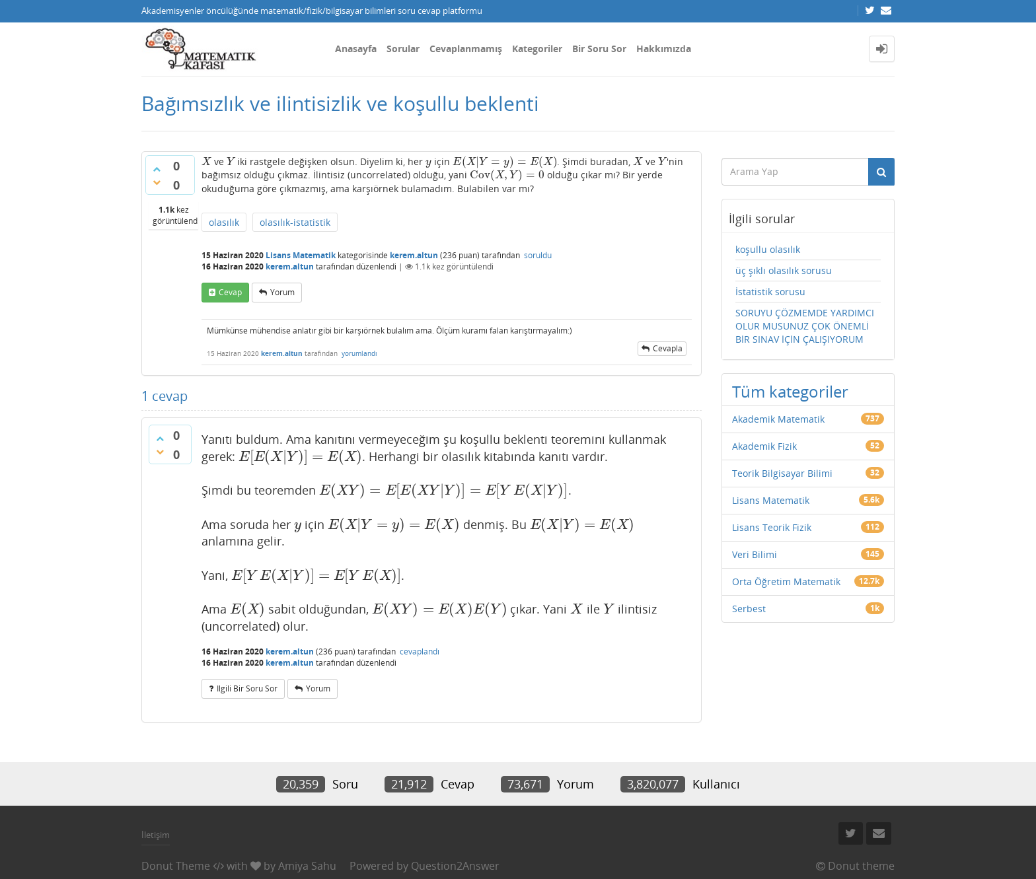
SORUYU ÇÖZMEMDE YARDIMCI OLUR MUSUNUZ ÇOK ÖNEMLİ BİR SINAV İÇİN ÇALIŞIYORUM (804, 325)
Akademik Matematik (778, 419)
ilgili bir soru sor (247, 688)
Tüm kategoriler (790, 391)
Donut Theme (175, 866)
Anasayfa (356, 48)
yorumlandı (359, 353)
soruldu (538, 255)
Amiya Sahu (307, 866)
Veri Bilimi (754, 554)
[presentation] (206, 161)
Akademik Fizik (764, 446)
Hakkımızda (663, 48)
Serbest (749, 608)
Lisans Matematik (301, 255)
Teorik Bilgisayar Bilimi (782, 473)
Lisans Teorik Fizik (771, 527)
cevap (230, 292)
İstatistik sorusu (770, 291)
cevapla (668, 348)
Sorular (403, 48)
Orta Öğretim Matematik (786, 581)
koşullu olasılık (767, 249)
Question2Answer (455, 866)
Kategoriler (537, 48)
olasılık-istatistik (295, 222)
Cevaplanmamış (465, 48)
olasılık (224, 222)
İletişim (155, 835)
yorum (282, 292)
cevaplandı (419, 651)
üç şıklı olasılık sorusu (783, 270)
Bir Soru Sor (599, 48)
